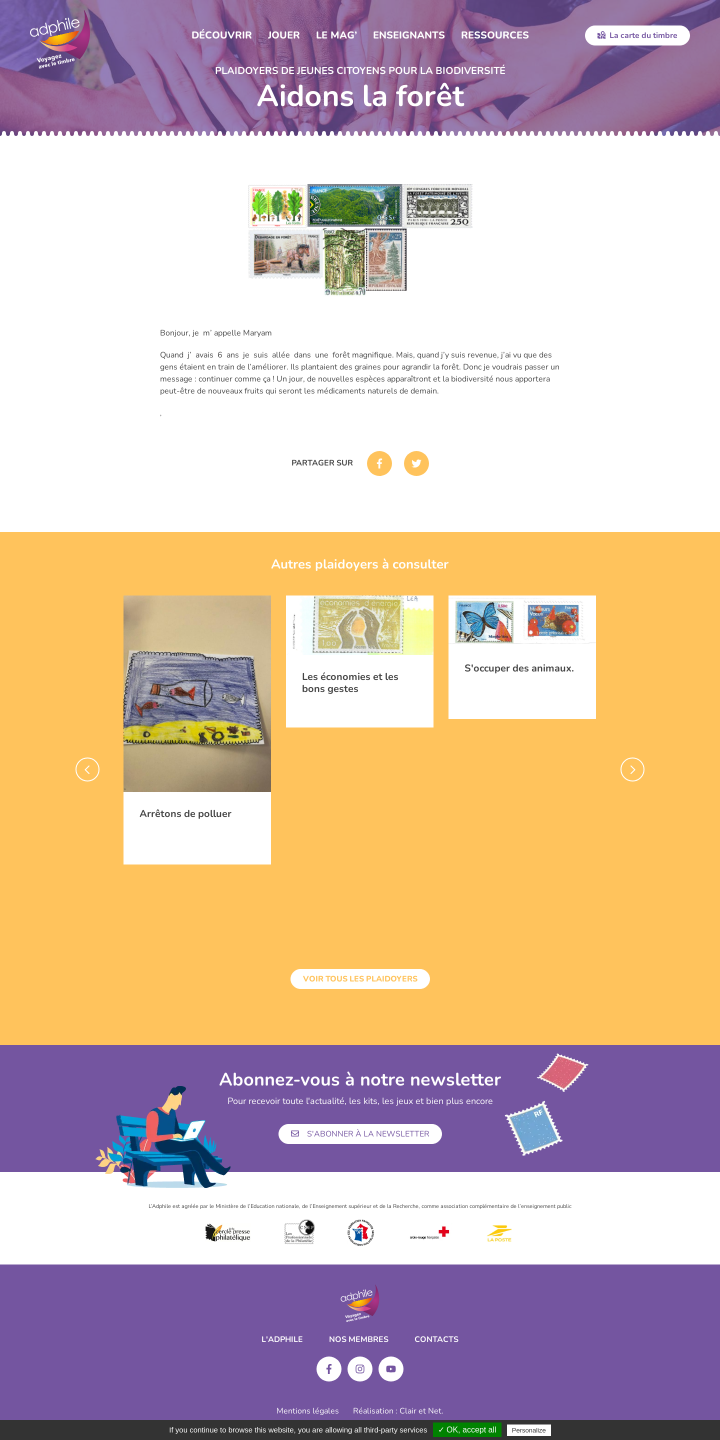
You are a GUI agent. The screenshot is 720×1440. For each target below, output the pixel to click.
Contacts (436, 1339)
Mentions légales (307, 1411)
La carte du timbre (638, 35)
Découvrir (222, 35)
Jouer (284, 35)
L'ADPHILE (282, 1339)
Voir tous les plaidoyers (360, 979)
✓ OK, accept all (467, 1430)
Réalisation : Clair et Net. (398, 1411)
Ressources (495, 35)
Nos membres (358, 1339)
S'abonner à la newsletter (360, 1134)
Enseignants (409, 35)
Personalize (529, 1430)
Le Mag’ (336, 35)
